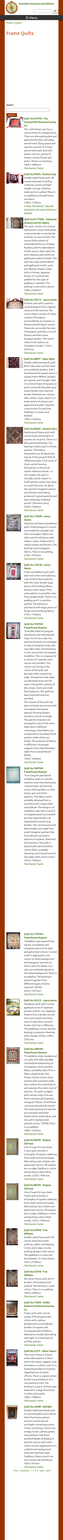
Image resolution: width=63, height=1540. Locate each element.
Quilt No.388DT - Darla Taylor (39, 358)
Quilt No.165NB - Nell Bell (38, 1406)
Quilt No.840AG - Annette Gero (40, 428)
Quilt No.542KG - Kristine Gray (40, 174)
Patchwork (29, 168)
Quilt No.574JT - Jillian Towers (40, 1350)
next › (42, 1470)
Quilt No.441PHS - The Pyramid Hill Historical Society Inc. (40, 122)
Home (9, 22)
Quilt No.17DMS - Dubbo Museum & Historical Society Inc (39, 1306)
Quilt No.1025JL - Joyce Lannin (40, 1000)
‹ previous (24, 1470)
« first (15, 1470)
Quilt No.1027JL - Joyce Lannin (40, 299)
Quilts (18, 22)
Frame (39, 168)
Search (9, 104)
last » (48, 1470)
